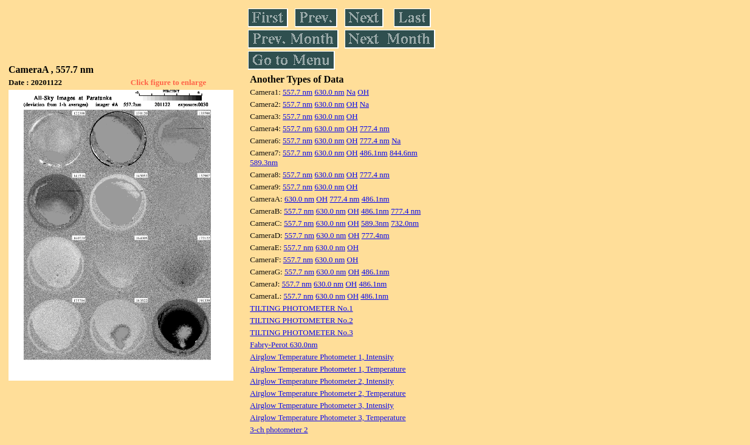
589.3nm (264, 162)
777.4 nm (375, 128)
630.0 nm (329, 92)
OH (363, 92)
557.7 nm (297, 92)
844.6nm (404, 152)
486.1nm (374, 152)
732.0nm (405, 223)
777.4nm (376, 235)
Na (351, 92)
